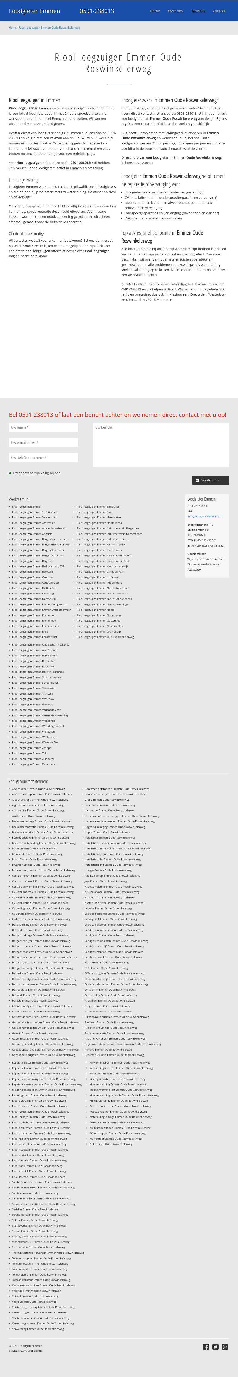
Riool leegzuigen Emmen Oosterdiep (98, 620)
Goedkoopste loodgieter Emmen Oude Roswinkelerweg (45, 1049)
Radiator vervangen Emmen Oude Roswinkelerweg (115, 1038)
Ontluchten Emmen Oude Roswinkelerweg (110, 989)
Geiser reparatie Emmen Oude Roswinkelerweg (40, 1038)
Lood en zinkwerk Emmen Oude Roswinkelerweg (114, 930)
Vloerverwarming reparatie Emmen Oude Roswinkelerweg (124, 1095)
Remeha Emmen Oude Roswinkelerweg (108, 1049)
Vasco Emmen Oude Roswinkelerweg (34, 1301)
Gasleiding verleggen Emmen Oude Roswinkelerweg (43, 1027)
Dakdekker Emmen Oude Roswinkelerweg (37, 930)
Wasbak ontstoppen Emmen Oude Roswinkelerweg (120, 1106)
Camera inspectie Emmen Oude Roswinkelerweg (41, 875)
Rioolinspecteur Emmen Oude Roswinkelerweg (40, 1149)
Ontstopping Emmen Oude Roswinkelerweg (111, 995)
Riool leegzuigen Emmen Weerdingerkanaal (38, 726)
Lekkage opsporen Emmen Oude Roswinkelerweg (114, 924)
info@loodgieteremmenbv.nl (204, 516)
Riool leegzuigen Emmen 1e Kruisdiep (34, 512)
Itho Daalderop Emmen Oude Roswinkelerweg (112, 875)
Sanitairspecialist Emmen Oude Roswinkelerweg (40, 1198)
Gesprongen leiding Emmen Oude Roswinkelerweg (42, 1044)
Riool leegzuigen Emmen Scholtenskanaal (37, 677)
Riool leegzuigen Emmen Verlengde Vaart (36, 709)
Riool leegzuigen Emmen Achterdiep (33, 523)
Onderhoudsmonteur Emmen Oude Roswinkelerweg (116, 984)
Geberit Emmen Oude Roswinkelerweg (35, 1033)
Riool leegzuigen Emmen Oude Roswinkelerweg (49, 27)
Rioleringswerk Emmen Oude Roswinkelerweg (39, 1095)
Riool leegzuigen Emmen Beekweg (32, 571)
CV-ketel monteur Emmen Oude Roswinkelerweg (41, 919)
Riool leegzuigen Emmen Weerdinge (33, 720)
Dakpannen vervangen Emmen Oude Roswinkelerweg (44, 984)
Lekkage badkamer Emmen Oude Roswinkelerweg (115, 913)
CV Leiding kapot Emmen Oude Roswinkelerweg (41, 908)
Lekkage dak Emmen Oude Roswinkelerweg (111, 919)
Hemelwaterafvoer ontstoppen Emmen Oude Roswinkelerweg (122, 816)
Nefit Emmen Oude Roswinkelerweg (106, 968)
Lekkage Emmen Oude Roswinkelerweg (108, 908)
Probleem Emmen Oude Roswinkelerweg (109, 1022)
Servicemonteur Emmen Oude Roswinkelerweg (40, 1214)
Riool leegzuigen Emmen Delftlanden (34, 588)
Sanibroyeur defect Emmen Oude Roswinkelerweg (42, 1182)
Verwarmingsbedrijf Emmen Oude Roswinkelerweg (120, 1062)
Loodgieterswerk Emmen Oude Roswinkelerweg (113, 957)
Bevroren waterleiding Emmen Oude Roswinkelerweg (44, 843)
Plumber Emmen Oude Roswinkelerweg (108, 1011)
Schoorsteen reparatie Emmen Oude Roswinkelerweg (44, 1204)
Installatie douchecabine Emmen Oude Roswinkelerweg (118, 848)
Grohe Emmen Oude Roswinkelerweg (107, 799)
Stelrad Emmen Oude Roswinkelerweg (35, 1231)
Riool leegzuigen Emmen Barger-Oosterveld (38, 555)
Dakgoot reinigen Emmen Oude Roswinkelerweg (41, 941)
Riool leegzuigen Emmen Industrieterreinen (103, 539)
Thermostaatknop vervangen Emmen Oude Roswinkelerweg (48, 1252)
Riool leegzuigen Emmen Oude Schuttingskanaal (41, 644)
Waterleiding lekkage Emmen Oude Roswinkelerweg (121, 1117)
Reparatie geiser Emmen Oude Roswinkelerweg (40, 1062)
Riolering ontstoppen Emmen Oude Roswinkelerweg (43, 1089)
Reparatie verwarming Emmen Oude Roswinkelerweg (44, 1079)
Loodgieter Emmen (34, 11)
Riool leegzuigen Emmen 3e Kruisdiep (34, 517)
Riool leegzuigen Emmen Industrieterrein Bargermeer (108, 528)
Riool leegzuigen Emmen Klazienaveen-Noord (104, 555)
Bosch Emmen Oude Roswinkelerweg (34, 859)
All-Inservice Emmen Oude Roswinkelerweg (38, 810)
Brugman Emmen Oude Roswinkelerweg (36, 864)
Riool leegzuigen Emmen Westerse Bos (35, 742)
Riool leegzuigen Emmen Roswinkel (33, 666)
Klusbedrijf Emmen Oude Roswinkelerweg (110, 897)
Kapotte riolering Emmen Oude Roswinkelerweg (113, 886)
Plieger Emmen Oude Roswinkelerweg (107, 1006)
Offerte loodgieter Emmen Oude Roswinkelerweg (114, 973)
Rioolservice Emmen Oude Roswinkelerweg (38, 1155)
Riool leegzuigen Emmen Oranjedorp (99, 631)
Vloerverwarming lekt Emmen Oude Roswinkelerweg (121, 1089)
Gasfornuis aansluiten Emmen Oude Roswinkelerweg (44, 1016)
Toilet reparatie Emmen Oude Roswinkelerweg (39, 1269)
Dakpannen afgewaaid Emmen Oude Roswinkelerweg (44, 979)
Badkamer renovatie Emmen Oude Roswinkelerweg (43, 827)
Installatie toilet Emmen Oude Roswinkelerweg (113, 859)
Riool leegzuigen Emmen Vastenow (33, 699)
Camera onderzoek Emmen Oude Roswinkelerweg (42, 881)
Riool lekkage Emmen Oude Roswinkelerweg (38, 1117)
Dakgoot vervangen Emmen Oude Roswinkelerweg (42, 968)
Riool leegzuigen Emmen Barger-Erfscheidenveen (41, 544)
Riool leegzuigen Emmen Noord (96, 609)
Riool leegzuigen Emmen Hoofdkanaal (99, 523)
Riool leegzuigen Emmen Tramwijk (32, 693)
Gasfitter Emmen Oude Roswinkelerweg (36, 1011)
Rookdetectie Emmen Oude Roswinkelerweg (38, 1176)
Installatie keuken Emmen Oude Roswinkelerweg (114, 854)
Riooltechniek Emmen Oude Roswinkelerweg (39, 1171)
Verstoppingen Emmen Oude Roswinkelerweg (39, 1312)
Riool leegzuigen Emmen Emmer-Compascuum (40, 604)
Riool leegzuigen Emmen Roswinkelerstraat (38, 671)
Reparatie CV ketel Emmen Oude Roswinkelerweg (114, 1055)
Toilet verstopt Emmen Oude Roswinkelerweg (39, 1274)
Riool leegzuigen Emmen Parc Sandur (34, 655)
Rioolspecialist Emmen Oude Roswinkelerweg (39, 1160)
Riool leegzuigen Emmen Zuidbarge (33, 758)
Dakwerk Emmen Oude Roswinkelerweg (36, 995)
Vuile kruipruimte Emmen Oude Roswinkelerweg (119, 1100)
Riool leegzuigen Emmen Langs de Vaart (101, 571)
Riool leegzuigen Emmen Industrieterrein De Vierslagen (109, 533)
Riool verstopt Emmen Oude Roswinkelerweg (39, 1144)
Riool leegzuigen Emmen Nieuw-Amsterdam (103, 588)
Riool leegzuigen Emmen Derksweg (33, 593)
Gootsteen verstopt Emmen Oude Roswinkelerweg (115, 794)
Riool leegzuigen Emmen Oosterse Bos (100, 626)
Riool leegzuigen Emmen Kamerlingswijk (101, 544)
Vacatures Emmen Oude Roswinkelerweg (36, 1290)
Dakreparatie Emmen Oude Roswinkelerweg (38, 989)
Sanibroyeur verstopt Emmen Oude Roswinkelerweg (43, 1187)
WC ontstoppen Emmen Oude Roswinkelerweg (118, 1133)
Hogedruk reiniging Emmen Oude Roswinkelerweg (115, 827)
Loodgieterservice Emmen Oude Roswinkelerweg (114, 951)
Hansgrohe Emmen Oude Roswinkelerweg (110, 810)
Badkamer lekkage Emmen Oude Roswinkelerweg (41, 821)
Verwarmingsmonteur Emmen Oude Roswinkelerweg (121, 1068)
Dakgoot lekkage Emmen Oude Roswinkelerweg (40, 935)
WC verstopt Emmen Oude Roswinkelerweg (116, 1138)
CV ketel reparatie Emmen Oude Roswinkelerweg (41, 897)
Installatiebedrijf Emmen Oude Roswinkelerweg (113, 864)
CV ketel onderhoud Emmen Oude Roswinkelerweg (43, 892)
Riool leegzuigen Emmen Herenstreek (99, 517)
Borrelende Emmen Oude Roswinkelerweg (37, 854)
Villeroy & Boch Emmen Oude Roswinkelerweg (117, 1079)
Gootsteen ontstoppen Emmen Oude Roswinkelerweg (117, 788)
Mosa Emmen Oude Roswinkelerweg (107, 962)
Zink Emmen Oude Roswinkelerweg (111, 1144)
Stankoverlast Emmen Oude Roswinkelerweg (39, 1225)
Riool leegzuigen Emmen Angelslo (32, 533)
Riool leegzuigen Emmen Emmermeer (34, 620)
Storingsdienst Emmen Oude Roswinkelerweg (39, 1236)
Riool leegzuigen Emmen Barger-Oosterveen (38, 550)
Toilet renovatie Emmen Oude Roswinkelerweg (40, 1263)
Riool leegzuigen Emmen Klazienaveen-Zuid (103, 561)
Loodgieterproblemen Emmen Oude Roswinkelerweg (116, 941)
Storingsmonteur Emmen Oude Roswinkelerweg (41, 1241)
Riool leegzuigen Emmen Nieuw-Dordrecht (102, 593)
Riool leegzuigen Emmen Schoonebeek (35, 682)
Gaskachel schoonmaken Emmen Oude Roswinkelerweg (45, 1022)
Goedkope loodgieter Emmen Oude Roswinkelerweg (43, 1055)
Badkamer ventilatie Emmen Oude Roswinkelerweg (42, 832)
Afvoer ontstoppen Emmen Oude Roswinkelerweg (42, 794)
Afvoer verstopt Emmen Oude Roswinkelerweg (40, 799)
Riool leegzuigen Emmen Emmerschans (35, 626)
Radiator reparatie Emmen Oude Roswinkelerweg (114, 1033)
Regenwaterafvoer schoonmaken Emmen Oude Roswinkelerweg (123, 1044)
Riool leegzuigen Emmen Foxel (95, 512)
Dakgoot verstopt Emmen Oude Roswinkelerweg (41, 962)
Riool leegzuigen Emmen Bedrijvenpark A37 (38, 566)
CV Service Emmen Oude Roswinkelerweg (37, 913)
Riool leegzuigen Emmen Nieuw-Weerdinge (102, 604)
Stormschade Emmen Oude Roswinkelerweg (38, 1247)
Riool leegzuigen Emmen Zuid (30, 753)
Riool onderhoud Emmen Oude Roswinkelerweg (41, 1122)
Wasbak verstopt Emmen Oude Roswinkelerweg (118, 1111)
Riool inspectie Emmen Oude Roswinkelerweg (39, 1106)
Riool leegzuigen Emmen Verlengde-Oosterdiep (40, 715)
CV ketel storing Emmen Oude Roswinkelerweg (40, 902)
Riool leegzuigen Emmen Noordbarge (99, 615)
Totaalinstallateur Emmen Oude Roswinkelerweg (41, 1280)
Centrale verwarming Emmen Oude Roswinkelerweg (43, 886)
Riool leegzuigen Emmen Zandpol (32, 748)
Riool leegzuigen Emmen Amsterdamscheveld (39, 528)
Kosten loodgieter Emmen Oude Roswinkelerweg (114, 902)
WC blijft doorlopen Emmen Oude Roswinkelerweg (120, 1127)
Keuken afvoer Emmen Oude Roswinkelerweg (112, 892)
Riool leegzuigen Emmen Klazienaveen (100, 550)
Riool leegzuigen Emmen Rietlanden (33, 661)
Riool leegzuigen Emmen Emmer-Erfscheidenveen (41, 609)
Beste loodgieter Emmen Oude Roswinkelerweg (40, 837)
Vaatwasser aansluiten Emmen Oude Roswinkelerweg (44, 1285)
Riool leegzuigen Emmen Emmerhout (34, 615)
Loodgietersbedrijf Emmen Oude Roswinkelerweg (114, 946)
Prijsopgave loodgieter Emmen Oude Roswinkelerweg (117, 1016)
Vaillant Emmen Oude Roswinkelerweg (35, 1296)
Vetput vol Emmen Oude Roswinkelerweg (114, 1073)
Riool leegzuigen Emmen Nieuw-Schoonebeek (104, 598)
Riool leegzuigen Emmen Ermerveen (98, 506)
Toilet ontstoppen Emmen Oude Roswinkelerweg (41, 1258)
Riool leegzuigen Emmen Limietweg (98, 577)
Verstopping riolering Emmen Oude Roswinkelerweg (43, 1307)
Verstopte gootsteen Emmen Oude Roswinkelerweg (43, 1323)
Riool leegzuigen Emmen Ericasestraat (34, 637)
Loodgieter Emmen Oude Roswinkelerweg (110, 935)
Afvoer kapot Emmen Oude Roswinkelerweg (38, 788)
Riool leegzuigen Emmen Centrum (32, 577)
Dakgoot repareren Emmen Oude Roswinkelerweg (42, 951)
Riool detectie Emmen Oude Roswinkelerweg (39, 1100)
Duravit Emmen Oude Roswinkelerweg (35, 1000)
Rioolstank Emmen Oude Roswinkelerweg (37, 1166)
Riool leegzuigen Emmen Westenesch (34, 737)
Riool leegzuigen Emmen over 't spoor (34, 650)
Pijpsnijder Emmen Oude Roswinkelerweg (110, 1000)
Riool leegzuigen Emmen (27, 506)
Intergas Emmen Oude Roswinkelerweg (108, 870)
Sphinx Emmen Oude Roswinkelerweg (35, 1220)
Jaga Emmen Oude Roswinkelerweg (106, 881)
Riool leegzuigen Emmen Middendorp (99, 582)
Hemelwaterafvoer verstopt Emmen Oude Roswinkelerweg (120, 821)
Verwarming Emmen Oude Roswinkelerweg (38, 1329)
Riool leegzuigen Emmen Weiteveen (33, 731)
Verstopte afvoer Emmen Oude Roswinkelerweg (40, 1318)
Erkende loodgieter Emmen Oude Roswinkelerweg (42, 1006)
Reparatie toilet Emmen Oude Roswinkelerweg (40, 1073)
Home (13, 27)
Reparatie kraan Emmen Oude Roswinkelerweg (40, 1068)
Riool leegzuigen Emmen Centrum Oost (35, 582)
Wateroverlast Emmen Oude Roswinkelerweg (116, 1122)
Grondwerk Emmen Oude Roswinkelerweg (110, 805)
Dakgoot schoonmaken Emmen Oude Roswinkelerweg (44, 957)
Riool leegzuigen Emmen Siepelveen (33, 688)
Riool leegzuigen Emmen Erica (30, 631)
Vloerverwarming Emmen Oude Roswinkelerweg (118, 1084)
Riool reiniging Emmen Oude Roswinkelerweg (39, 1138)
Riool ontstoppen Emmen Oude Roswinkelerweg (41, 1133)
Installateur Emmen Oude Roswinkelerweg (110, 837)
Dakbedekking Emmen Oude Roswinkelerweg (39, 924)
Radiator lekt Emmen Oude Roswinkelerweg (111, 1027)
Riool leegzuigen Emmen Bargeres (32, 561)
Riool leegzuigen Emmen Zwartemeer (34, 764)
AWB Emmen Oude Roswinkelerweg (33, 816)
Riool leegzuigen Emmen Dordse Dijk (34, 598)
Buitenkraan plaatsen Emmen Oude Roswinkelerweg (43, 870)
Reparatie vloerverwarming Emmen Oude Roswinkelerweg (47, 1084)
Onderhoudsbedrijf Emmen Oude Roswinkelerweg (115, 979)
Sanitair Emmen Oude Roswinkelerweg (35, 1193)
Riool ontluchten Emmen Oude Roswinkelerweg (41, 1127)
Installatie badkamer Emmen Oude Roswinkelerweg (115, 843)
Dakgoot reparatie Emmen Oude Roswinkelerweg (41, 946)
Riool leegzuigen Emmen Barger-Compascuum (39, 539)
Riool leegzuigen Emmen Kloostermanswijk (102, 566)
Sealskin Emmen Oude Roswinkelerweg (35, 1209)
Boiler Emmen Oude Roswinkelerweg (34, 848)
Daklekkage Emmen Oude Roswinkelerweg (37, 973)
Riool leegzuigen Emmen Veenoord (33, 704)
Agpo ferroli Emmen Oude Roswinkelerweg (38, 805)
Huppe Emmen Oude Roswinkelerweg (107, 832)
